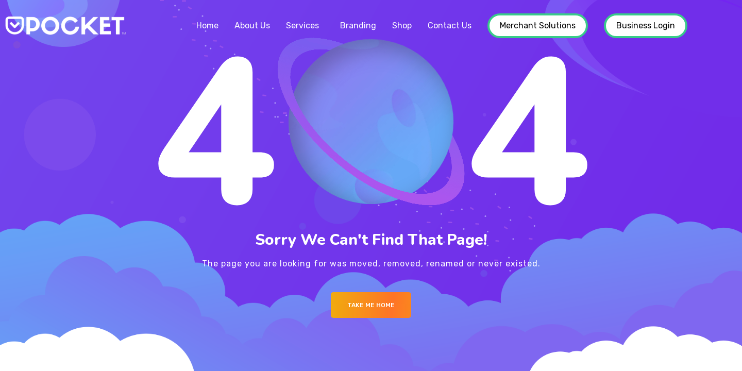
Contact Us (449, 25)
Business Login (645, 25)
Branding (358, 25)
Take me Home (371, 305)
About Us (252, 25)
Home (207, 25)
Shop (402, 25)
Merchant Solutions (538, 25)
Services (302, 25)
